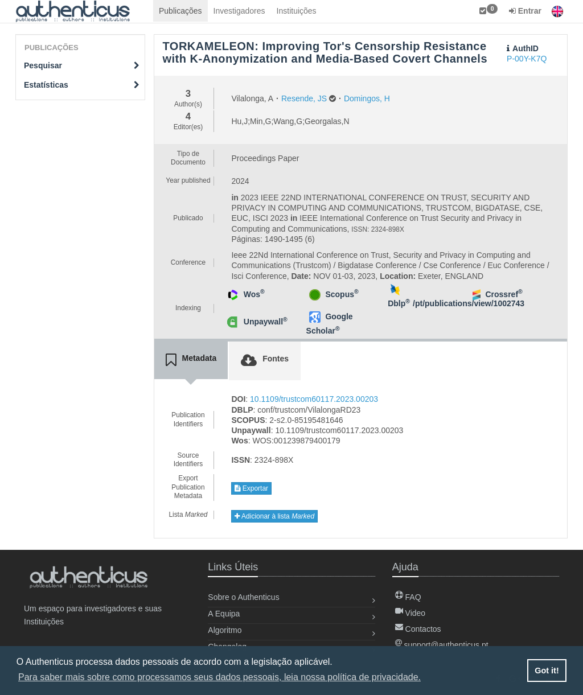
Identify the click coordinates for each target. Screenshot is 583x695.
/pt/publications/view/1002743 (468, 303)
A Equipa (224, 613)
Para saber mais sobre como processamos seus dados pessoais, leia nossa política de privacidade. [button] (219, 677)
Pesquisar (81, 65)
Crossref (503, 294)
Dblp (399, 303)
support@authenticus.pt (441, 644)
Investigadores (239, 10)
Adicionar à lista (274, 516)
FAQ (408, 597)
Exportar (251, 488)
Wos (254, 294)
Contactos (418, 629)
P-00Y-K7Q (527, 58)
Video (410, 613)
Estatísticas (81, 84)
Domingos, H (367, 98)
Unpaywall (266, 321)
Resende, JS (304, 98)
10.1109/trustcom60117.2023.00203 (314, 399)
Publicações (180, 10)
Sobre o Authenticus (243, 597)
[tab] (191, 360)
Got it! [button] (547, 670)
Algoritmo (224, 630)
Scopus (341, 294)
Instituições (297, 10)
